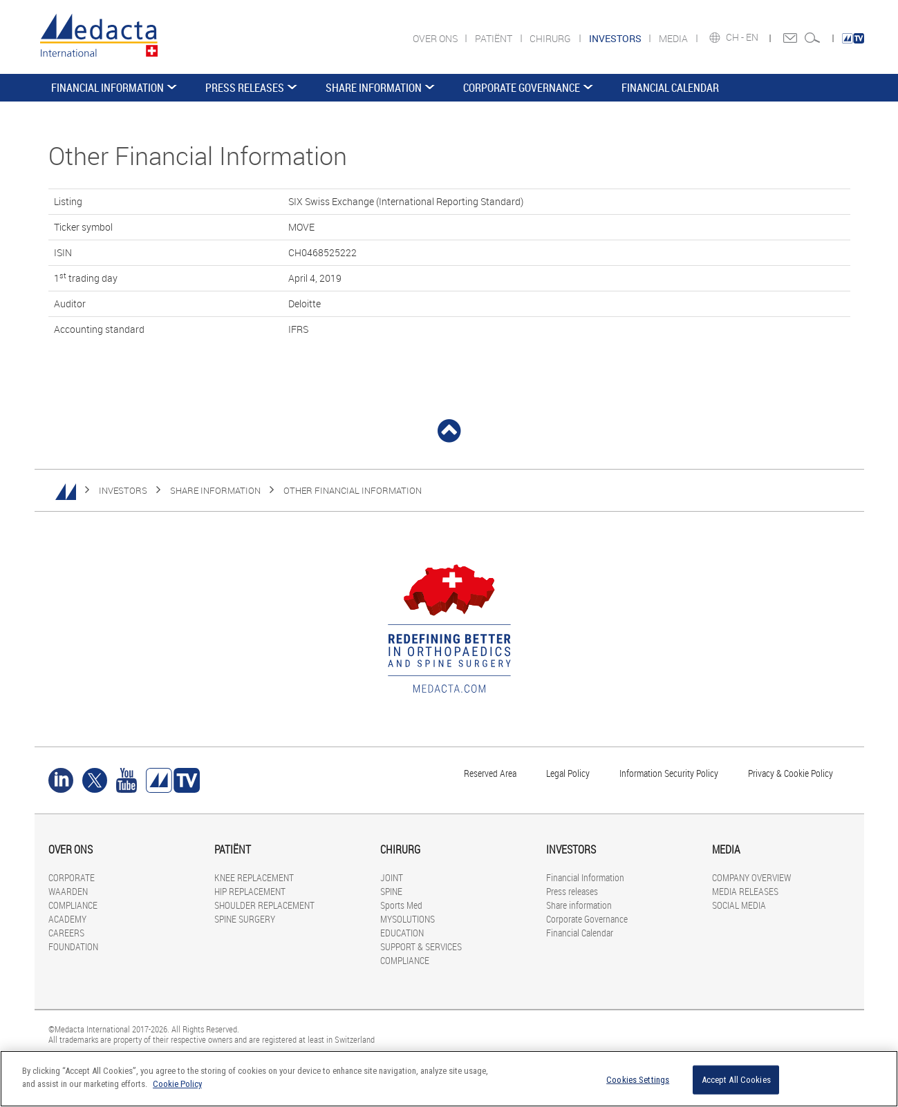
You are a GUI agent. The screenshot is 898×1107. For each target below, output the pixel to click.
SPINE (391, 891)
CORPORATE (71, 877)
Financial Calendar (670, 87)
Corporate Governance (521, 87)
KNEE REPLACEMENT (254, 877)
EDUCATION (402, 932)
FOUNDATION (73, 946)
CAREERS (66, 932)
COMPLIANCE (72, 905)
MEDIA (674, 38)
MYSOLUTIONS (407, 918)
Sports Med (401, 905)
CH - (736, 37)
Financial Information (107, 87)
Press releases (244, 87)
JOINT (391, 877)
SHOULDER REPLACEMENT (264, 905)
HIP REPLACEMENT (250, 891)
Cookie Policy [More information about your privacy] (177, 1084)
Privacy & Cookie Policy (790, 773)
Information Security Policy (668, 773)
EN (753, 37)
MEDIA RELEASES (745, 891)
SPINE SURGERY (244, 918)
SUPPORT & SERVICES (421, 946)
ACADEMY (67, 918)
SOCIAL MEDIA (739, 905)
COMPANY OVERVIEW (751, 877)
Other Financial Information (352, 490)
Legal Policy (568, 773)
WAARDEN (68, 891)
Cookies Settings (637, 1080)
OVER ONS (436, 38)
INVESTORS (123, 490)
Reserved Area (490, 773)
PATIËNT (494, 38)
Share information (374, 87)
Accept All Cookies (736, 1080)
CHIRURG (551, 38)
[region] (449, 1078)
